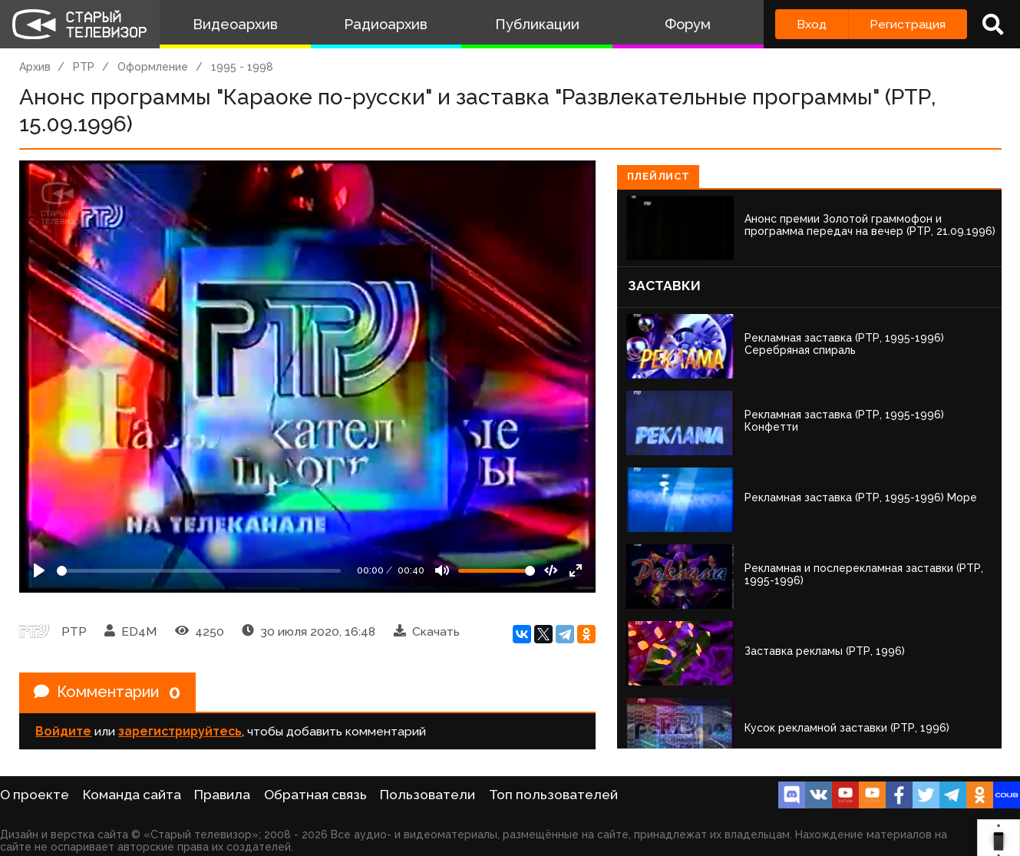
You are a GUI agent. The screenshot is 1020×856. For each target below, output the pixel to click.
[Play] (39, 570)
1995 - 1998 (242, 67)
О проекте (34, 794)
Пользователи (427, 794)
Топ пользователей (553, 794)
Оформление (152, 67)
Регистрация (908, 24)
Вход (812, 24)
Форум (688, 24)
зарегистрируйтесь (180, 731)
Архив (35, 67)
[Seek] (199, 571)
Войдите (63, 731)
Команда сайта (132, 794)
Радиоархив (385, 24)
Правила (222, 794)
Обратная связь (315, 794)
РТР (83, 67)
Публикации (537, 24)
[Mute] (442, 570)
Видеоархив (235, 24)
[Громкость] (496, 571)
